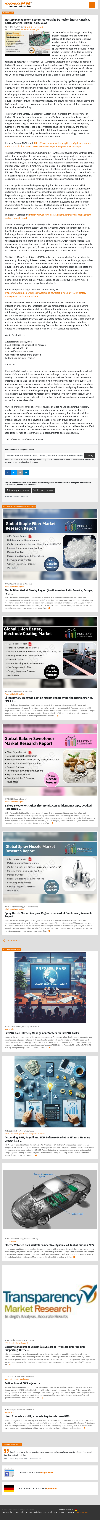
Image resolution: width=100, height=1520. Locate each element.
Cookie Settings (82, 1512)
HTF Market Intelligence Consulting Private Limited (25, 1134)
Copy (89, 455)
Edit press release (43, 490)
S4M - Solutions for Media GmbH (17, 1379)
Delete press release (18, 490)
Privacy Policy (19, 1512)
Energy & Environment (34, 27)
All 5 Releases (11, 940)
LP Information (10, 1241)
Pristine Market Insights (30, 29)
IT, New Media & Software (24, 1131)
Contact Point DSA (50, 1512)
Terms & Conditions (33, 1512)
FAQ (3, 1512)
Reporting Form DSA (66, 1512)
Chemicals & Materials (23, 584)
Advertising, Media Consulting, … (27, 907)
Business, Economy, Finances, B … (27, 1027)
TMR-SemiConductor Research (16, 1343)
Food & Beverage (21, 799)
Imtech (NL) (9, 1412)
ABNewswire (9, 1029)
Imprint (9, 1512)
